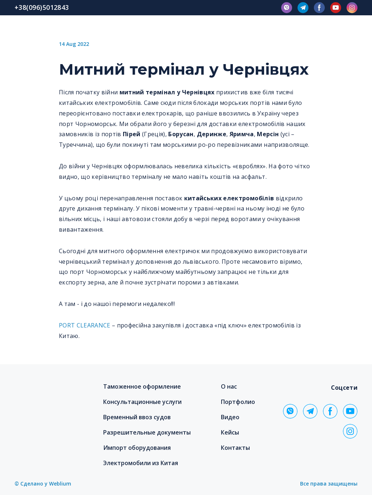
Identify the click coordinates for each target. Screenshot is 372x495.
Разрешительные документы (147, 432)
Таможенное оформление (142, 386)
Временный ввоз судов (137, 417)
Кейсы (230, 432)
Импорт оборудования (137, 448)
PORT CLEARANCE (84, 325)
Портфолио (238, 402)
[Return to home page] (53, 396)
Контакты (235, 448)
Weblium (60, 483)
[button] (286, 7)
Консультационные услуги (142, 402)
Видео (230, 417)
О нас (229, 386)
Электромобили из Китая (140, 463)
